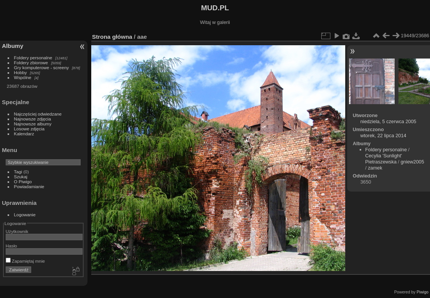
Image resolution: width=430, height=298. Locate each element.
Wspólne (23, 77)
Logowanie (25, 214)
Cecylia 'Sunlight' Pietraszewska (383, 159)
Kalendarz (24, 133)
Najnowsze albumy (33, 123)
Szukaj (20, 176)
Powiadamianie (29, 186)
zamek (375, 168)
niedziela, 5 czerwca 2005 (388, 121)
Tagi (18, 171)
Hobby (20, 72)
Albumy (12, 46)
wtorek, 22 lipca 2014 (383, 135)
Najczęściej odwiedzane (38, 113)
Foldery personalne (33, 57)
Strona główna (112, 36)
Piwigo (422, 292)
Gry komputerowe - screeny (41, 67)
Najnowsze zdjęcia (32, 118)
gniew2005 (412, 162)
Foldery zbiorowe (31, 62)
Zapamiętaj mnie (25, 260)
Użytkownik (17, 231)
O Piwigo (23, 181)
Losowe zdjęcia (29, 128)
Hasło (11, 245)
